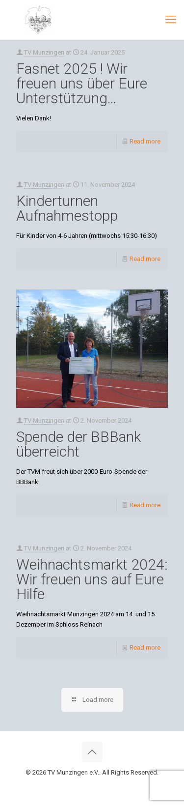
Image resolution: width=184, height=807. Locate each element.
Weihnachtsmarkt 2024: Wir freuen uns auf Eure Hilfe (92, 579)
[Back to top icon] (92, 752)
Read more (145, 141)
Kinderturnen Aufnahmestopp (67, 208)
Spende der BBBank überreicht (78, 444)
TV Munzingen (44, 52)
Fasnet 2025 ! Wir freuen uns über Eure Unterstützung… (81, 83)
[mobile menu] (170, 19)
